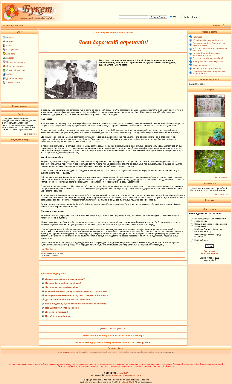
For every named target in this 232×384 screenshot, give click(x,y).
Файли (9, 74)
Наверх (121, 328)
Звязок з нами (13, 82)
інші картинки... (222, 177)
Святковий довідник (15, 70)
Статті (9, 45)
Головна (10, 37)
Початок (112, 328)
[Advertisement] (173, 7)
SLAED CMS (128, 382)
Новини (9, 41)
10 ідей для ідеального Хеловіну (208, 40)
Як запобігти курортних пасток (207, 68)
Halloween (197, 37)
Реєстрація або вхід (13, 26)
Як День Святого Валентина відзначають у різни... (206, 54)
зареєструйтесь (142, 342)
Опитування (12, 49)
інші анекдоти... (29, 134)
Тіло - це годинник (201, 65)
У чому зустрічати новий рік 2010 (208, 61)
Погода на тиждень (15, 62)
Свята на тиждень (15, 66)
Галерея (10, 58)
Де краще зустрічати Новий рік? (208, 58)
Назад (104, 328)
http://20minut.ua (48, 249)
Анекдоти (10, 54)
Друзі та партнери (14, 78)
